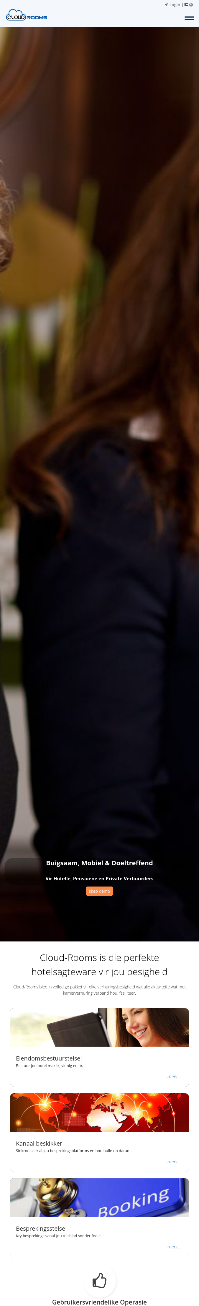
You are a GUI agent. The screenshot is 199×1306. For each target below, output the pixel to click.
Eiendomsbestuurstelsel (49, 1058)
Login (172, 4)
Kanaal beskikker (39, 1143)
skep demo (99, 891)
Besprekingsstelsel (41, 1228)
